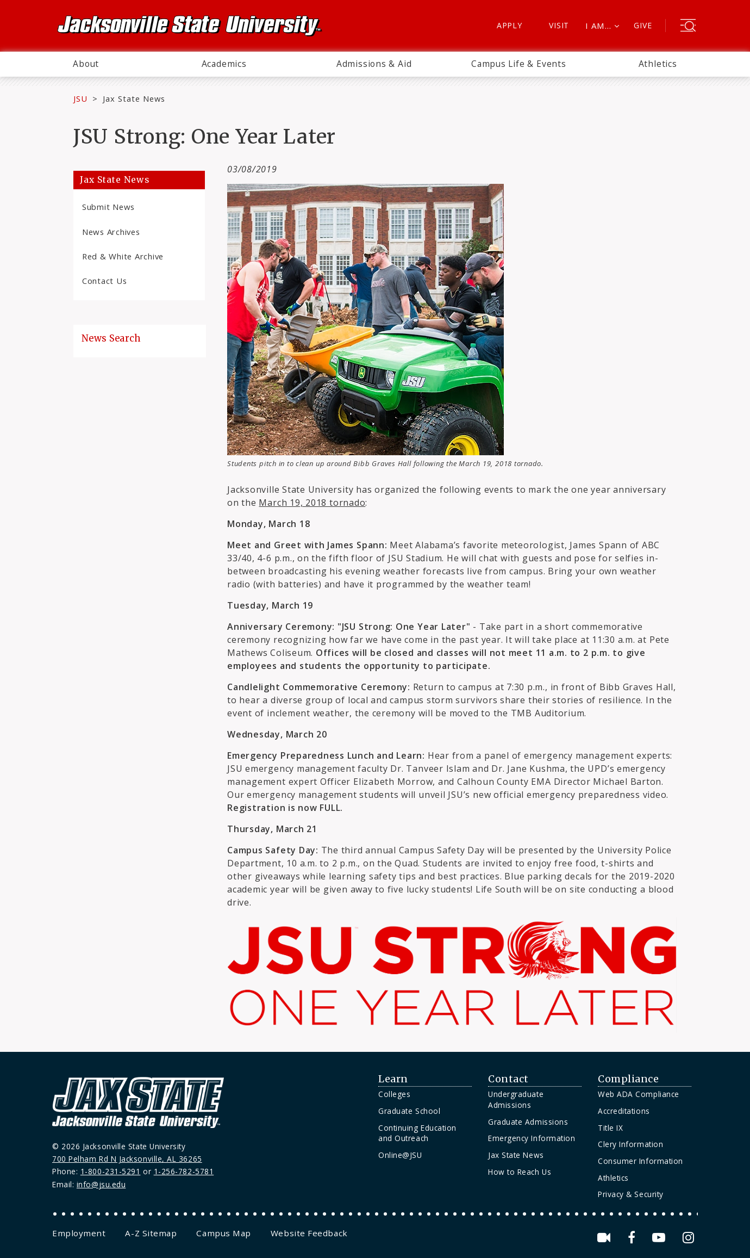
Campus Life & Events (518, 64)
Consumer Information (640, 1161)
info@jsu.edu (101, 1184)
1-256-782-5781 (184, 1171)
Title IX (610, 1128)
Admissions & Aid (374, 64)
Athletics (658, 64)
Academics (224, 64)
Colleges (394, 1094)
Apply (509, 25)
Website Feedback (309, 1233)
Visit (559, 25)
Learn (393, 1079)
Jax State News (134, 98)
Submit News (108, 206)
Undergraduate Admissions (515, 1099)
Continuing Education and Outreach (417, 1133)
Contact (508, 1079)
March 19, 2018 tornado (312, 503)
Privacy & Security (631, 1194)
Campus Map (223, 1233)
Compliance (628, 1079)
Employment (78, 1233)
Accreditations (624, 1111)
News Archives (111, 231)
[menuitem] (86, 64)
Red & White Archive (123, 256)
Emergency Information (531, 1138)
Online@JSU (400, 1155)
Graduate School (409, 1111)
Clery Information (630, 1144)
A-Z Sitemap (151, 1233)
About (86, 64)
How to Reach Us (519, 1172)
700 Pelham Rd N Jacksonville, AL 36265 (127, 1159)
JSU (80, 98)
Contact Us (104, 280)
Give (643, 25)
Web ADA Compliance (638, 1094)
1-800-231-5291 (110, 1171)
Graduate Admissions (528, 1122)
